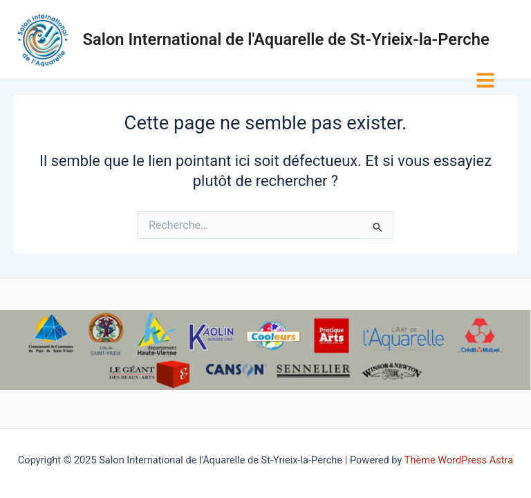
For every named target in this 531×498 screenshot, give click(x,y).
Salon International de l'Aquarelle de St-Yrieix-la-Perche (286, 39)
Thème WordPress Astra (458, 460)
